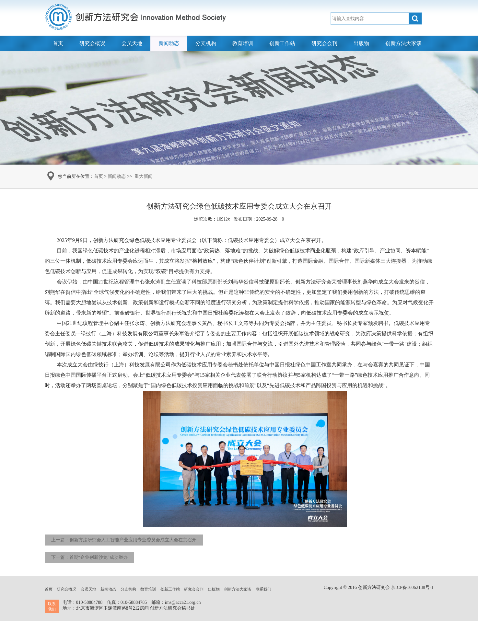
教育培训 (242, 43)
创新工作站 (282, 43)
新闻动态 (168, 43)
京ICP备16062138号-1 (412, 587)
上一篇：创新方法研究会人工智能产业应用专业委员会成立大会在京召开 (123, 539)
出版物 (361, 43)
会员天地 (132, 43)
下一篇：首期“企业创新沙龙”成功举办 (89, 557)
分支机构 (205, 43)
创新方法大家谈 (403, 43)
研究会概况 (92, 43)
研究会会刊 (324, 43)
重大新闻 (143, 176)
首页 (58, 43)
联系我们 (263, 589)
